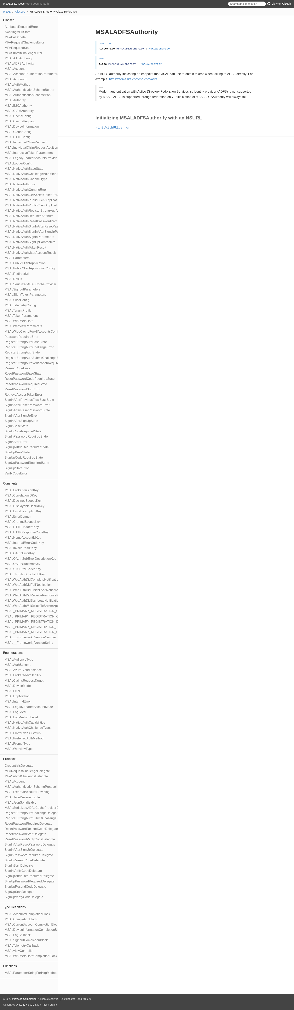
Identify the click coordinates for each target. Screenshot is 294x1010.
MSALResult (13, 279)
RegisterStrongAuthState (22, 352)
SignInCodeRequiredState (23, 431)
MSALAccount (15, 68)
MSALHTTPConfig (18, 137)
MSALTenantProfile (18, 310)
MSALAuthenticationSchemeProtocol (31, 786)
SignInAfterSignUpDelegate (24, 849)
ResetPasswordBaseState (23, 373)
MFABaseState (15, 37)
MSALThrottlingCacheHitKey (25, 574)
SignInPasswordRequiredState (26, 436)
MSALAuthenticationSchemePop (28, 95)
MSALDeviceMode (18, 685)
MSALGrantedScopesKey (23, 521)
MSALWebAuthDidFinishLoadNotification (33, 590)
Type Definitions (14, 907)
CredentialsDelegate (19, 765)
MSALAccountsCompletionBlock (27, 914)
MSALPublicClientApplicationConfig (30, 268)
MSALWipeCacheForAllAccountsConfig (32, 331)
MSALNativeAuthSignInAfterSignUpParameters (38, 231)
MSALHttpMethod (17, 696)
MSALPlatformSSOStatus (23, 733)
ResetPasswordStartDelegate (25, 834)
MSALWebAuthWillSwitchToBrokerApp (32, 605)
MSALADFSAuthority (19, 63)
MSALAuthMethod (17, 84)
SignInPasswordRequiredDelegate (29, 855)
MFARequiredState (18, 47)
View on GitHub (279, 3)
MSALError (12, 691)
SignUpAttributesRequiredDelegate (29, 876)
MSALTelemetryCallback (22, 945)
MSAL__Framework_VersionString (29, 642)
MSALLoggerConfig (18, 163)
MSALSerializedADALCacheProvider (30, 284)
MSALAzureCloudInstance (23, 670)
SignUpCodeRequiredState (24, 457)
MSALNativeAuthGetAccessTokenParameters (37, 195)
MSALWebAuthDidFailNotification (28, 584)
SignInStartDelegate (19, 865)
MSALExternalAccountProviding (27, 792)
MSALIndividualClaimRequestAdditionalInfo (35, 147)
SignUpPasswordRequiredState (27, 462)
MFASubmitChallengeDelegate (26, 776)
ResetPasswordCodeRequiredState (30, 378)
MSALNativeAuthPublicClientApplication (33, 200)
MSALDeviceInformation (22, 126)
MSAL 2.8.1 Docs (14, 3)
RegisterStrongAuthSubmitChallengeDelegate (37, 818)
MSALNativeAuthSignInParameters (29, 236)
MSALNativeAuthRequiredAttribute (29, 216)
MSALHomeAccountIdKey (23, 537)
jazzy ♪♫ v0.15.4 (28, 1004)
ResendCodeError (17, 368)
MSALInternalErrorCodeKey (24, 542)
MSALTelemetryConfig (20, 305)
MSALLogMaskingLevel (21, 717)
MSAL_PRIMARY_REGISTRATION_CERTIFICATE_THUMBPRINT (52, 611)
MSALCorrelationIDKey (21, 495)
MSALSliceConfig (17, 300)
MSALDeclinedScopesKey (23, 500)
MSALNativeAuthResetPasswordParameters (36, 221)
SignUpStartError (17, 468)
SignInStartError (16, 442)
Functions (10, 966)
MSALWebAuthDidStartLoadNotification (32, 600)
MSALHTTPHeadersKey (22, 527)
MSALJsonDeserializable (22, 797)
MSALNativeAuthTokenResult (25, 247)
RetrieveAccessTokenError (23, 394)
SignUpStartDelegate (19, 891)
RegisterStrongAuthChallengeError (29, 347)
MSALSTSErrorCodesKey (23, 569)
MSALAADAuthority (18, 58)
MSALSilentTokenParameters (25, 294)
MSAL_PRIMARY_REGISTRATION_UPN (34, 632)
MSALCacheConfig (18, 116)
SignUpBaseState (17, 452)
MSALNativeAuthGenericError (26, 189)
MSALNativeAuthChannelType (26, 179)
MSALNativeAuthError (20, 184)
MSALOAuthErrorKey (20, 553)
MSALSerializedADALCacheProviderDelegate (37, 807)
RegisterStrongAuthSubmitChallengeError (34, 357)
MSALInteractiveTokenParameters (29, 152)
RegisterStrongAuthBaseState (26, 342)
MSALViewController (19, 950)
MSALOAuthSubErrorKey (22, 563)
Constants (10, 483)
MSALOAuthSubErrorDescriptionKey (30, 558)
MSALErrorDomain (18, 516)
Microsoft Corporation (24, 998)
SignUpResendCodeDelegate (25, 886)
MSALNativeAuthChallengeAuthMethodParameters (40, 173)
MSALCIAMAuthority (19, 110)
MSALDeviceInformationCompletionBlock (34, 929)
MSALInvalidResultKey (21, 548)
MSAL (6, 11)
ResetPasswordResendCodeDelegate (31, 828)
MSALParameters (17, 258)
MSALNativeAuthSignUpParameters (30, 242)
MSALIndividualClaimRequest (26, 142)
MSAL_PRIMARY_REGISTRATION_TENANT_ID (39, 626)
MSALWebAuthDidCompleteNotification (32, 579)
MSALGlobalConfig (18, 132)
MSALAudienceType (19, 659)
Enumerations (13, 652)
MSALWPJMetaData (19, 321)
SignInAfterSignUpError (21, 415)
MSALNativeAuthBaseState (24, 168)
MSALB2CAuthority (18, 105)
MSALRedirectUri (17, 273)
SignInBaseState (16, 426)
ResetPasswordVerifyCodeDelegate (30, 839)
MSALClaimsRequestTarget (24, 680)
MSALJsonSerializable (20, 802)
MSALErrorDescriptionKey (23, 511)
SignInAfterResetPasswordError (27, 405)
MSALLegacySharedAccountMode (29, 707)
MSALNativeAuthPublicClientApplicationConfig (37, 205)
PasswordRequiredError (21, 336)
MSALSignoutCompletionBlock (26, 940)
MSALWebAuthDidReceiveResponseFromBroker (39, 595)
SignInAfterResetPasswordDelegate (30, 844)
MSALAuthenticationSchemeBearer (30, 89)
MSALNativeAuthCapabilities (25, 722)
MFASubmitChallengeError (23, 53)
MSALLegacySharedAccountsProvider (32, 158)
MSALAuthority (15, 100)
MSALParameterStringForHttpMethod (31, 972)
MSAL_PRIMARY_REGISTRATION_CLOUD (36, 616)
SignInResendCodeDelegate (25, 860)
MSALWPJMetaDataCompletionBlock (31, 956)
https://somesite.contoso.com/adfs (133, 79)
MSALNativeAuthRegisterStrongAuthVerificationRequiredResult (49, 210)
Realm (45, 1004)
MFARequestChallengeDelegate (27, 771)
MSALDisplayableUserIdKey (24, 506)
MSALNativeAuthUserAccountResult (30, 252)
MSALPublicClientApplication (25, 263)
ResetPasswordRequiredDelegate (28, 823)
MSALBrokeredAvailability (23, 675)
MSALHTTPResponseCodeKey (27, 532)
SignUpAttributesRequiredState (27, 447)
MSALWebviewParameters (23, 326)
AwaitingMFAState (18, 32)
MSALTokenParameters (21, 315)
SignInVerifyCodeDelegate (23, 870)
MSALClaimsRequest (20, 121)
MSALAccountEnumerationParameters (32, 74)
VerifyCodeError (16, 473)
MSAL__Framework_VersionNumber (30, 637)
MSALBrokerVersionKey (22, 490)
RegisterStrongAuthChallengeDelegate (32, 813)
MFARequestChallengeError (24, 42)
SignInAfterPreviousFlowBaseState (29, 399)
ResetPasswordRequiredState (26, 384)
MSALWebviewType (19, 748)
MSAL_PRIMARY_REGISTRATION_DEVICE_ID (39, 621)
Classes (20, 11)
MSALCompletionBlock (21, 919)
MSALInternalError (18, 701)
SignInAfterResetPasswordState (27, 410)
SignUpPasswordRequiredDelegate (30, 881)
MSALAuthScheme (18, 664)
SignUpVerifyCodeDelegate (24, 897)
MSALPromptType (17, 743)
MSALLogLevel (15, 712)
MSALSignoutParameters (22, 289)
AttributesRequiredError (21, 26)
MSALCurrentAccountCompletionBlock (32, 924)
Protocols (9, 758)
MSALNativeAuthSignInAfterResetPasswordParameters (44, 226)
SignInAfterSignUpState (21, 420)
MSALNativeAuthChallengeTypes (28, 727)
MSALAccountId (16, 79)
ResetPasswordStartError (23, 389)
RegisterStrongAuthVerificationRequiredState (36, 363)
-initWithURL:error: (115, 127)
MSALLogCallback (18, 935)
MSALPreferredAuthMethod (24, 738)
